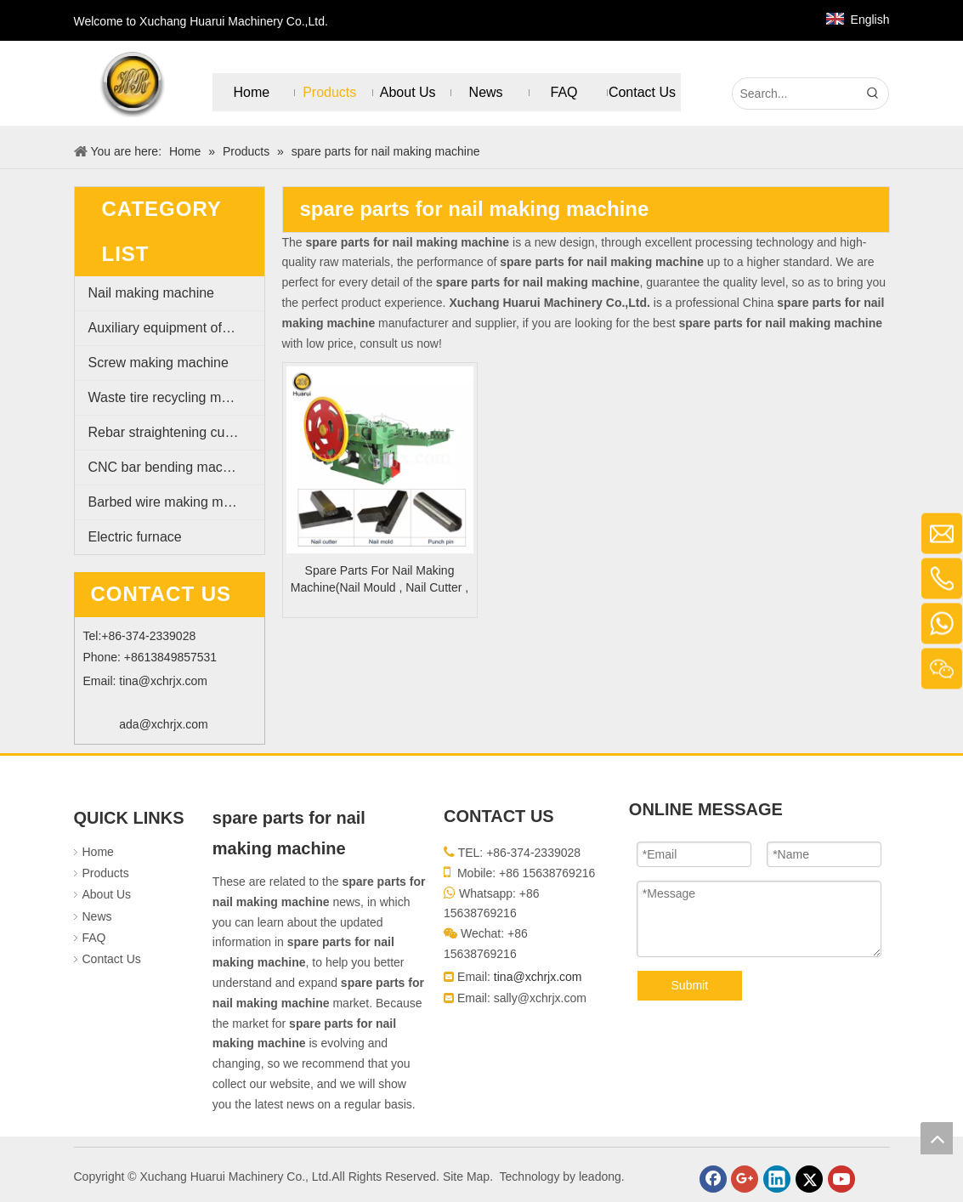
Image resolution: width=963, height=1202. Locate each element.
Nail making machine (151, 293)
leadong (600, 1176)
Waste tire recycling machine (175, 397)
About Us (107, 894)
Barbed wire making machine (175, 502)
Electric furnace (135, 537)
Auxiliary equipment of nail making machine (176, 327)
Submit (690, 985)
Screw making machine (158, 362)
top (937, 1138)
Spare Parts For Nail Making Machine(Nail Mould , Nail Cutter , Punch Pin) (379, 580)
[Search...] (795, 93)
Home (98, 852)
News (97, 916)
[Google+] (744, 1179)
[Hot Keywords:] (873, 93)
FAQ (94, 937)
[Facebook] (713, 1179)
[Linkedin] (776, 1179)
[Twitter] (809, 1179)
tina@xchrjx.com (163, 681)
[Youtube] (841, 1179)
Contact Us (111, 959)
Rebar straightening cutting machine (176, 432)
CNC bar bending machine (168, 467)
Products (105, 873)
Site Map (466, 1176)
